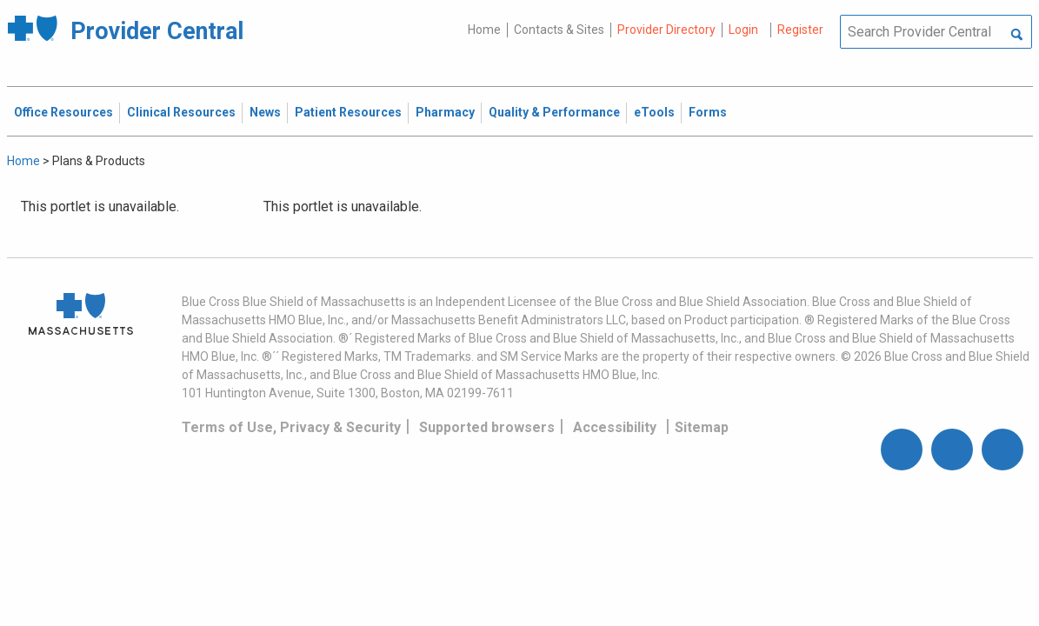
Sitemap (702, 427)
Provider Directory (666, 30)
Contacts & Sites (559, 30)
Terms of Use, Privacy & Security (291, 427)
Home (484, 30)
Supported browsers (487, 427)
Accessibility (614, 427)
